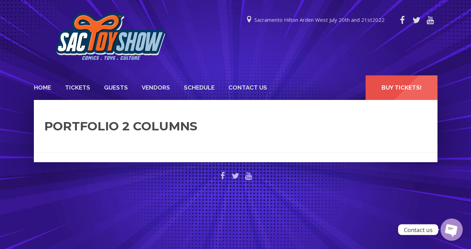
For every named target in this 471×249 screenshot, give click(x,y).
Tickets (77, 87)
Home (42, 87)
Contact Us (247, 87)
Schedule (199, 87)
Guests (116, 87)
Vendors (156, 87)
